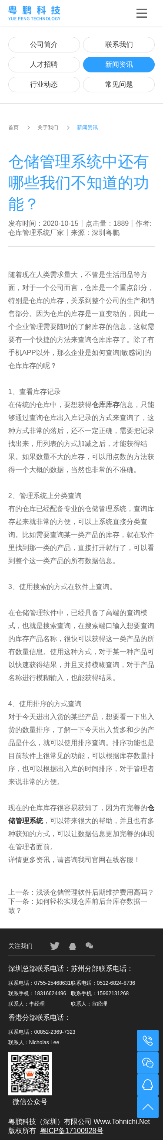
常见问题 (119, 84)
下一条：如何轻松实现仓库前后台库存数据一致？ (77, 906)
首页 (13, 127)
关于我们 (47, 127)
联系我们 (119, 44)
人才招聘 (44, 64)
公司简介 (44, 44)
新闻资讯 (119, 64)
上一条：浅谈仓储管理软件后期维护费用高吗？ (81, 892)
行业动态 (44, 84)
